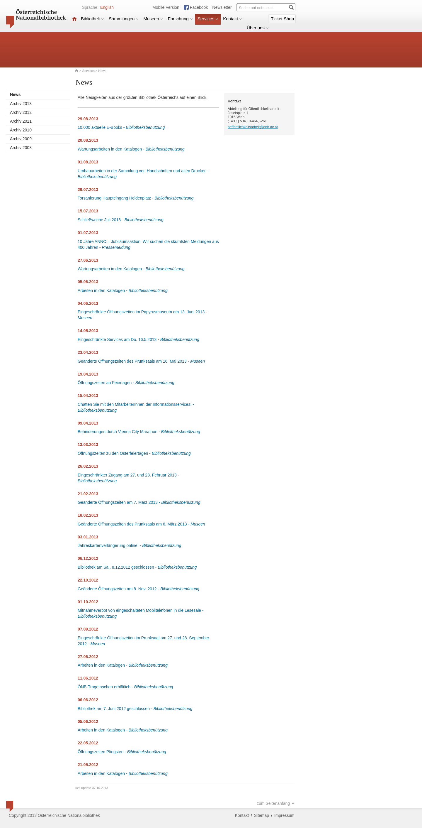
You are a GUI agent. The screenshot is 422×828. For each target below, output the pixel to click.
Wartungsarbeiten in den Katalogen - (131, 149)
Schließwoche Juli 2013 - (121, 219)
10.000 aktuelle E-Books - (121, 127)
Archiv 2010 (21, 130)
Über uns (258, 27)
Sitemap (261, 815)
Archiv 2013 (21, 103)
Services (208, 18)
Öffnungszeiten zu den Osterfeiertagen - (134, 453)
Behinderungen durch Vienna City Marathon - (139, 431)
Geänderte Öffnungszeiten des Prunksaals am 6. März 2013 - (141, 524)
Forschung (180, 18)
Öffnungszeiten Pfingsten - (122, 751)
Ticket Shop (282, 18)
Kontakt (232, 18)
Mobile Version (165, 7)
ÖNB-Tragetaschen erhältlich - (125, 687)
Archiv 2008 (21, 147)
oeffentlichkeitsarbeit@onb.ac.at (253, 127)
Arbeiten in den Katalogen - (123, 290)
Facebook (199, 7)
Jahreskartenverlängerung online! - (129, 545)
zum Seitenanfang (276, 803)
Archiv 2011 (21, 121)
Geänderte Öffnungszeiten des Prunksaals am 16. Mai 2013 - (141, 361)
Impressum (284, 815)
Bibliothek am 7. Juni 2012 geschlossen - (135, 708)
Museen (153, 18)
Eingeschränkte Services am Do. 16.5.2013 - (138, 339)
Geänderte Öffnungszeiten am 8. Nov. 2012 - (138, 589)
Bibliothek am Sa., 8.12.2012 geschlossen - (137, 567)
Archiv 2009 (21, 138)
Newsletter (222, 7)
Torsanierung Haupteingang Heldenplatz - (135, 198)
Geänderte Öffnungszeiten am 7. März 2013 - (139, 502)
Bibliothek (92, 18)
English (107, 7)
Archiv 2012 (21, 112)
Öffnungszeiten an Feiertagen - (126, 382)
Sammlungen (124, 18)
